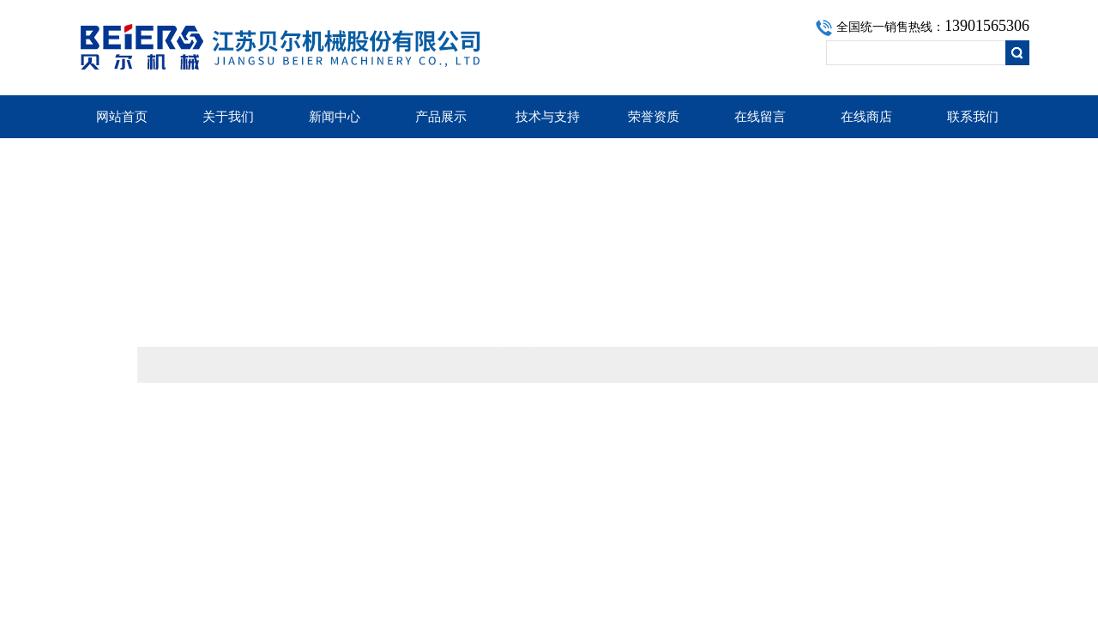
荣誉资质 (653, 117)
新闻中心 (334, 117)
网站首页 (122, 117)
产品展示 (441, 117)
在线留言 (760, 117)
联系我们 (972, 117)
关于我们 (228, 117)
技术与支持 (548, 117)
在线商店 (866, 117)
